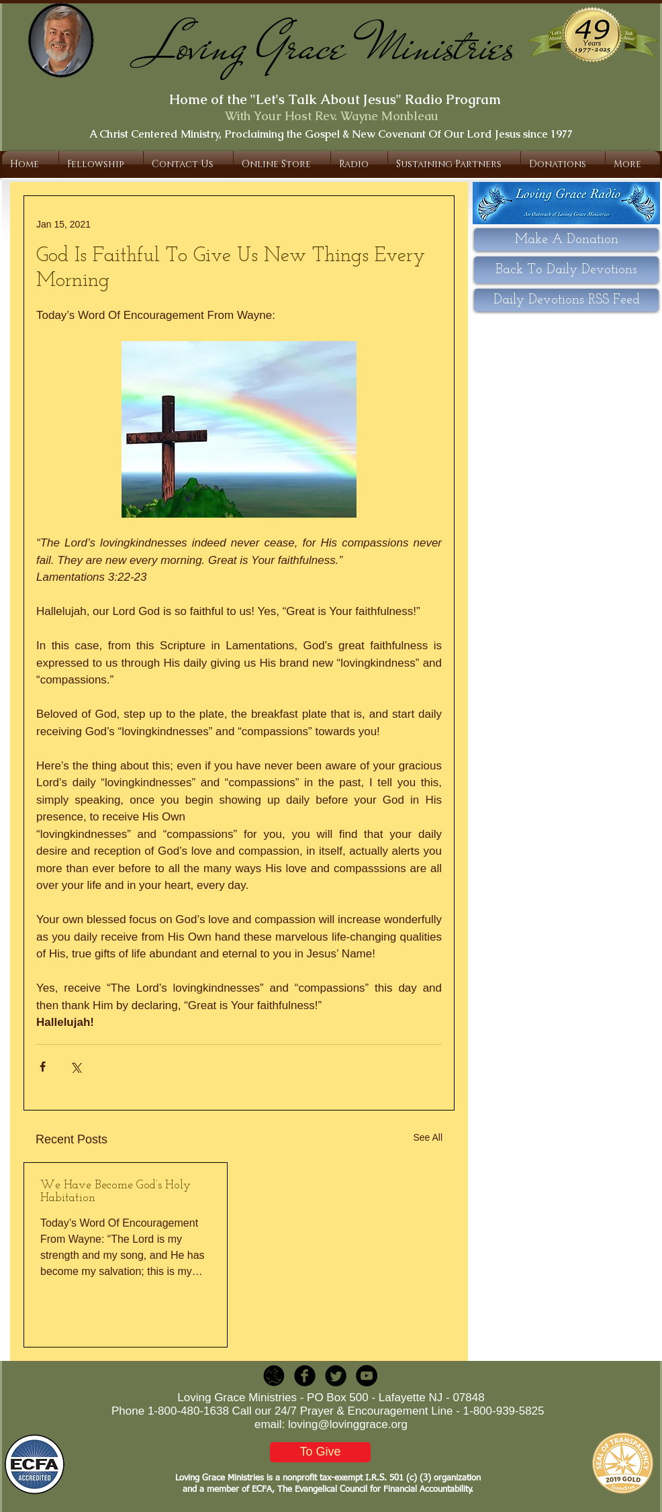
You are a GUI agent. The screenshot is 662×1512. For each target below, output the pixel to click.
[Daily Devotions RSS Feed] (566, 300)
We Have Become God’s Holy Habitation (115, 1191)
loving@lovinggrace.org (348, 1424)
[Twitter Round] (335, 1375)
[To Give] (320, 1452)
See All (427, 1137)
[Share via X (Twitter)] (75, 1066)
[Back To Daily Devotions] (566, 269)
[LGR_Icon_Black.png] (274, 1375)
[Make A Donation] (566, 239)
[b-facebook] (305, 1375)
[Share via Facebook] (42, 1066)
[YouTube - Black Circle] (366, 1375)
